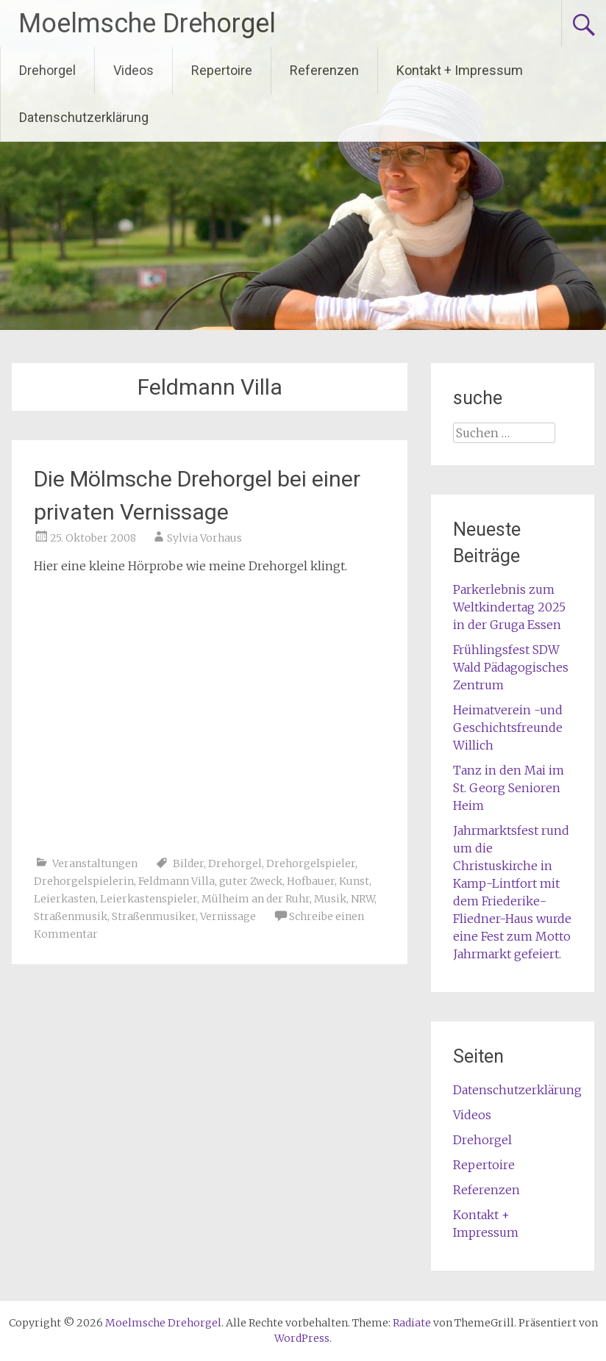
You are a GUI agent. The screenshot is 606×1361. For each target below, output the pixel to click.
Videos (133, 70)
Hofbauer (311, 881)
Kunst (354, 881)
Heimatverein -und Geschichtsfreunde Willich (508, 728)
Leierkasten (65, 898)
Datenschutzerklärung (84, 117)
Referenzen (324, 70)
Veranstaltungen (95, 863)
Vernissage (228, 916)
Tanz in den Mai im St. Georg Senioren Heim (508, 788)
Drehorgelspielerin (84, 881)
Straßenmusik (70, 916)
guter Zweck (250, 881)
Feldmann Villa (176, 881)
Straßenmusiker (154, 916)
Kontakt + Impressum (459, 70)
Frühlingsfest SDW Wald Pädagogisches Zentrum (510, 667)
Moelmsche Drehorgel (147, 23)
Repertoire (221, 70)
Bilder (188, 863)
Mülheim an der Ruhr (256, 898)
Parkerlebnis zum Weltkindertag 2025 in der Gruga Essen (509, 607)
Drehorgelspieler (310, 863)
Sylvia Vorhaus (204, 538)
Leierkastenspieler (148, 898)
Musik (330, 898)
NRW (362, 898)
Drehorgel (47, 70)
